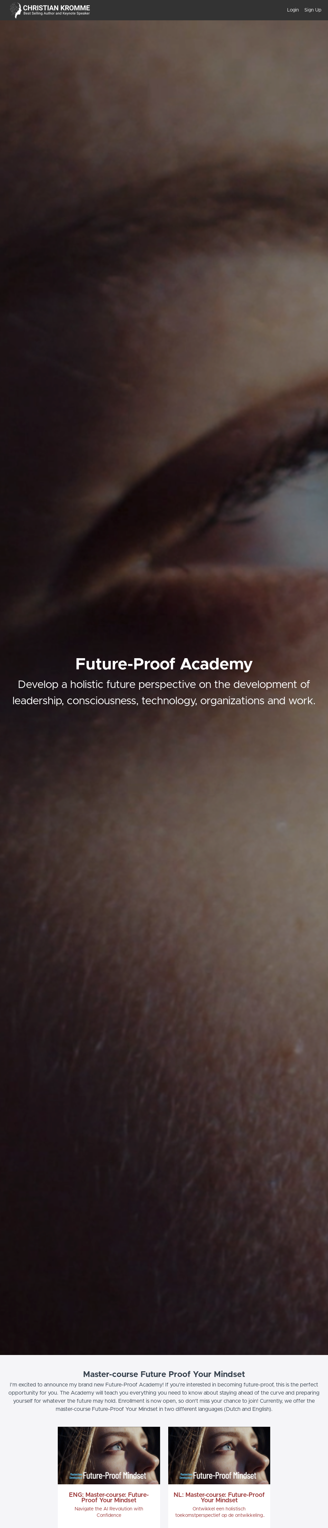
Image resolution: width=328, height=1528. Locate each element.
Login (293, 10)
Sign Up (312, 10)
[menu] (301, 10)
